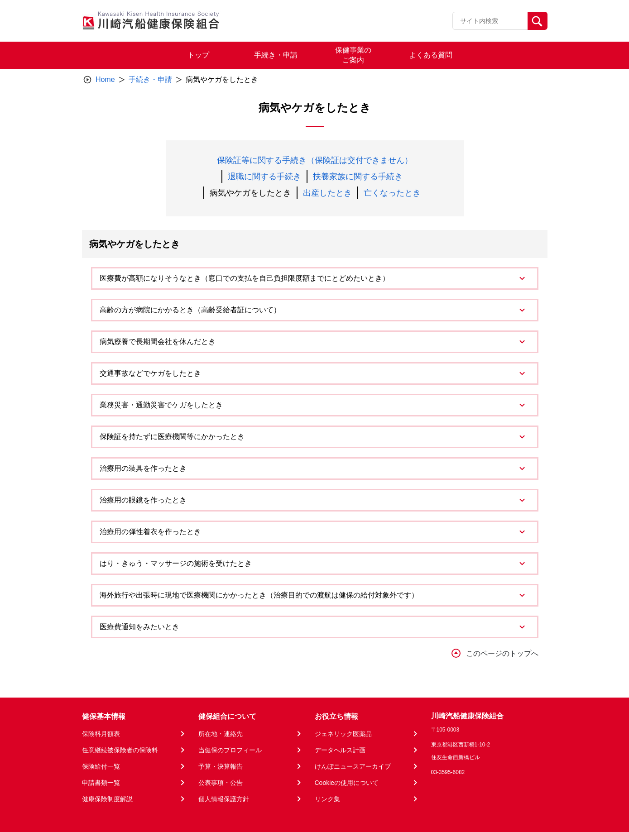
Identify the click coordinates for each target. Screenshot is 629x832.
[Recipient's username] (490, 21)
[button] (314, 278)
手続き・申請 (150, 79)
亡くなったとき (392, 192)
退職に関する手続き (264, 176)
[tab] (314, 278)
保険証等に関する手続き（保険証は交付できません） (315, 160)
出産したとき (327, 192)
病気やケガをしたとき (250, 192)
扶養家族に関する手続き (358, 176)
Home (105, 79)
